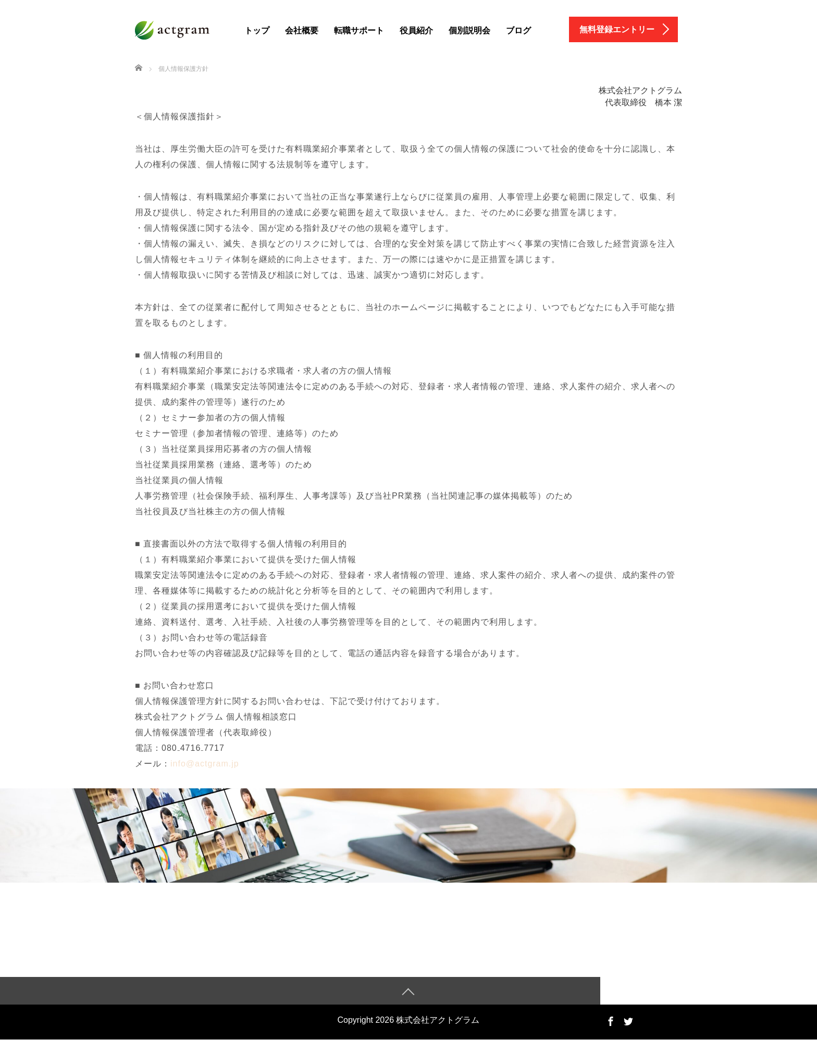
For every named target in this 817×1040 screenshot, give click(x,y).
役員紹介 (416, 30)
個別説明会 (469, 30)
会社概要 (301, 30)
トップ (256, 30)
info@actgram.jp (204, 763)
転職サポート (359, 30)
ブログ (518, 30)
